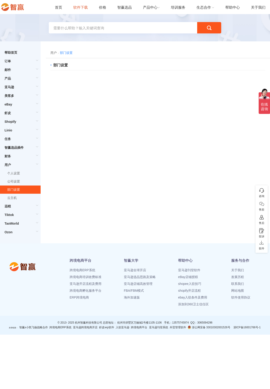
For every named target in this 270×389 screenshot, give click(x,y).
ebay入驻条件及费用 (192, 297)
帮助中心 (232, 7)
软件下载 (80, 7)
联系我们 (237, 284)
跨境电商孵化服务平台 (85, 290)
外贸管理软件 (178, 327)
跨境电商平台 (139, 327)
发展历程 (237, 277)
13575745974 (180, 322)
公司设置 (13, 181)
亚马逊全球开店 (135, 270)
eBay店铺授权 (188, 277)
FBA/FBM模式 (134, 290)
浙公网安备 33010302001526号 (209, 327)
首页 (58, 7)
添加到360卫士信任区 (193, 304)
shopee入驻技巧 (189, 284)
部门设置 (13, 189)
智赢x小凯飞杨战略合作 (33, 327)
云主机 (12, 198)
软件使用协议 (240, 297)
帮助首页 (11, 52)
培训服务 (178, 7)
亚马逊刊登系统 (158, 327)
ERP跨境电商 (79, 297)
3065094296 (204, 322)
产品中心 (150, 7)
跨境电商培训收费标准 (85, 277)
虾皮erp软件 (106, 327)
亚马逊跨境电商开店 (85, 327)
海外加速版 (132, 297)
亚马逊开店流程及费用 (85, 284)
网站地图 (237, 290)
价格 (102, 7)
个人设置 (13, 173)
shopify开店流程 (189, 290)
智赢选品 (124, 7)
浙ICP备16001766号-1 (247, 327)
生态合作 (203, 7)
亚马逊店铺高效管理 (138, 284)
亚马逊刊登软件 (189, 270)
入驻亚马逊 (122, 327)
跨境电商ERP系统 (82, 270)
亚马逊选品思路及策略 (140, 277)
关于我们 (258, 7)
